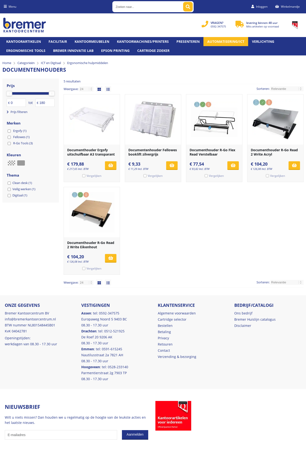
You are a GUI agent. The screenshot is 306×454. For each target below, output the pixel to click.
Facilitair (58, 41)
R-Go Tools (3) (23, 143)
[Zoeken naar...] (188, 6)
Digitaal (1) (19, 195)
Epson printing (115, 50)
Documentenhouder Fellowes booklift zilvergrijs (152, 152)
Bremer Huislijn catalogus (255, 319)
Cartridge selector (172, 319)
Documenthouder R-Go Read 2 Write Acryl (274, 152)
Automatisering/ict (225, 41)
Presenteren (188, 41)
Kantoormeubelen (92, 41)
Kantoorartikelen (23, 41)
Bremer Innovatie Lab (73, 50)
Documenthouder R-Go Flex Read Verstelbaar (212, 152)
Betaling (164, 332)
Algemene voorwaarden (177, 313)
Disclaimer (242, 325)
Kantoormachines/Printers (143, 41)
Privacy (163, 338)
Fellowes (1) (21, 137)
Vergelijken (94, 176)
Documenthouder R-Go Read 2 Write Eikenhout (90, 244)
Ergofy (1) (20, 131)
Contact (164, 350)
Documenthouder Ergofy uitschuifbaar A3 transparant (91, 152)
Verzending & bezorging (177, 356)
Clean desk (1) (22, 183)
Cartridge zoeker (153, 50)
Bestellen (165, 325)
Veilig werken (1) (23, 189)
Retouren (165, 344)
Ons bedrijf (243, 313)
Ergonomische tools (25, 50)
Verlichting (263, 41)
